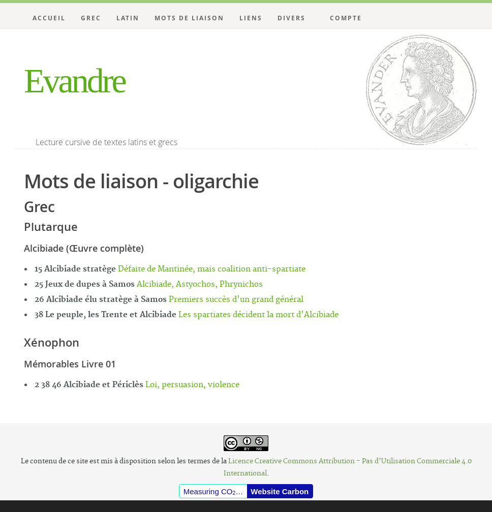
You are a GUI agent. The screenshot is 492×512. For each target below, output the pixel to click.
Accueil (49, 18)
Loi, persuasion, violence (192, 385)
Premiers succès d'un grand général (236, 299)
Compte (346, 18)
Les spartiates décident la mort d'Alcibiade (258, 315)
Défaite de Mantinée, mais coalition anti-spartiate (211, 269)
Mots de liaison (189, 18)
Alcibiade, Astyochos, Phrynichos (200, 284)
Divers (291, 18)
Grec (91, 18)
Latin (127, 18)
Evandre (74, 80)
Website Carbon (280, 491)
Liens (250, 18)
